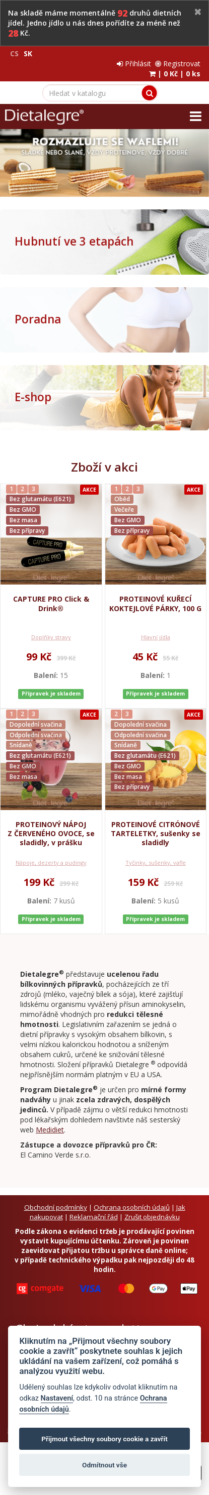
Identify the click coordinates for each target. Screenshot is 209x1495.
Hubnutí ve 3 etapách (74, 241)
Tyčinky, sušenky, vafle (155, 862)
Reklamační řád (93, 1216)
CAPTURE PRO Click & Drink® (51, 603)
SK (28, 53)
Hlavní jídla (155, 637)
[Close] (197, 12)
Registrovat (177, 63)
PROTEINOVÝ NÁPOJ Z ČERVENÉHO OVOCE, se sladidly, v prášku (51, 833)
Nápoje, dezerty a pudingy (51, 862)
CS (14, 53)
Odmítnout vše (104, 1465)
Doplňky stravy (51, 637)
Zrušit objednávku (152, 1216)
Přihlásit (134, 63)
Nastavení (57, 1398)
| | (174, 73)
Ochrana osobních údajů (132, 1207)
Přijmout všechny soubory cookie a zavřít (104, 1439)
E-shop (33, 397)
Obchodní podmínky (55, 1207)
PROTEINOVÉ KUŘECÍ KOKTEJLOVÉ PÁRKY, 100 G (155, 603)
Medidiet (50, 1129)
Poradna (38, 319)
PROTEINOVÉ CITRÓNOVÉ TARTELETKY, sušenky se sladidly (155, 833)
